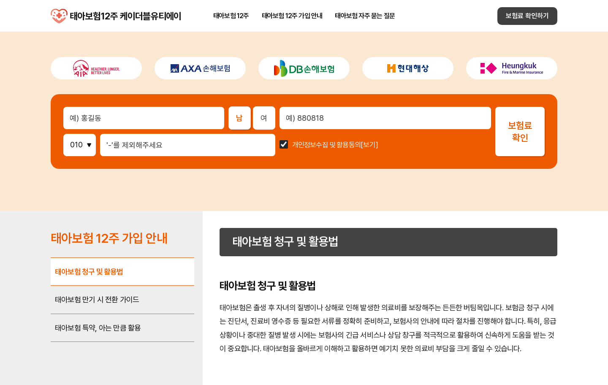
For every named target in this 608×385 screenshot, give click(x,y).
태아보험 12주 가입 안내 (292, 16)
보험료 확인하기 (527, 16)
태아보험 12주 (231, 16)
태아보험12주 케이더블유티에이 (59, 16)
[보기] (369, 145)
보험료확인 (520, 131)
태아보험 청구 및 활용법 (89, 271)
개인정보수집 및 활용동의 (326, 145)
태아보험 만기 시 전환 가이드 (97, 299)
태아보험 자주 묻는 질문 (365, 16)
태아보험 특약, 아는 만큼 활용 (98, 327)
